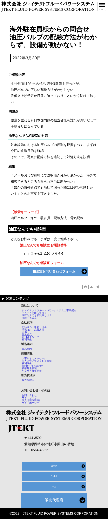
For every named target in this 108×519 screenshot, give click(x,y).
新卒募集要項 (29, 368)
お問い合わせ (29, 395)
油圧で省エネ (29, 317)
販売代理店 (28, 380)
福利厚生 (27, 339)
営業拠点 (27, 334)
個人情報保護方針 (32, 400)
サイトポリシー (30, 402)
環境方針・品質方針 (33, 329)
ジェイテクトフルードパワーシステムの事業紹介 (49, 310)
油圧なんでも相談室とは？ (37, 315)
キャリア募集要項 (32, 370)
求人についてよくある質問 (37, 360)
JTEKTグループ (30, 337)
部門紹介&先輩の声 (32, 365)
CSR (24, 332)
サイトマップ (29, 397)
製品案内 (27, 349)
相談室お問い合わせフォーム (54, 271)
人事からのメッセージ (34, 358)
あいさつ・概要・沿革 (34, 327)
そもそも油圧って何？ (34, 312)
